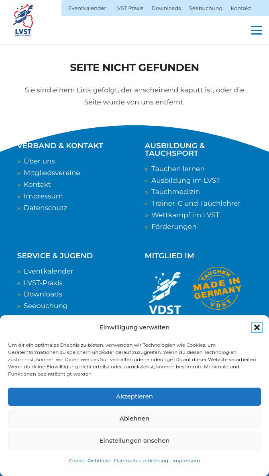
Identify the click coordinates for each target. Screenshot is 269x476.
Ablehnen (134, 418)
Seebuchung (45, 306)
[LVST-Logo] (23, 20)
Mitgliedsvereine (52, 173)
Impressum (186, 461)
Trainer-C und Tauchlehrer (195, 203)
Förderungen (174, 227)
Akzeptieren (134, 396)
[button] (257, 327)
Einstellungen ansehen (134, 440)
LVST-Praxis (43, 283)
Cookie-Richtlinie (89, 461)
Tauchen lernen (178, 169)
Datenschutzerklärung (141, 461)
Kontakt (37, 184)
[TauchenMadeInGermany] (217, 288)
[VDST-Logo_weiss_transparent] (165, 293)
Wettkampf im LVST (185, 215)
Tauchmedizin (175, 192)
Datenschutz (45, 208)
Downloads (43, 294)
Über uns (39, 161)
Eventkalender (48, 271)
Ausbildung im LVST (185, 180)
